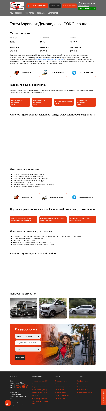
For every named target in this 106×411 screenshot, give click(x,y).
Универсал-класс (83, 384)
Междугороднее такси (63, 387)
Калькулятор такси (69, 6)
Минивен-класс (82, 390)
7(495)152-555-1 (86, 3)
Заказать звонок (83, 6)
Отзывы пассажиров (39, 384)
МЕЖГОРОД (29, 13)
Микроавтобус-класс (84, 393)
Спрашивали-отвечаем (40, 387)
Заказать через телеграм (37, 6)
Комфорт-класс (82, 381)
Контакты (35, 396)
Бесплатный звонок (87, 9)
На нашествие (60, 399)
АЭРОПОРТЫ (53, 13)
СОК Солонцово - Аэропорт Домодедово (49, 59)
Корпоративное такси (40, 393)
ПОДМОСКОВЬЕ (16, 13)
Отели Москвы (60, 390)
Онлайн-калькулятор (39, 390)
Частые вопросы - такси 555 (40, 403)
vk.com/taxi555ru (22, 385)
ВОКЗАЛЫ (41, 13)
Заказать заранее (61, 393)
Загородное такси (61, 381)
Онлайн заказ (55, 6)
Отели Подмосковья (62, 396)
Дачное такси (59, 384)
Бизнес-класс (82, 387)
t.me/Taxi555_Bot (22, 387)
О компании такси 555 (40, 381)
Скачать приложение (39, 399)
